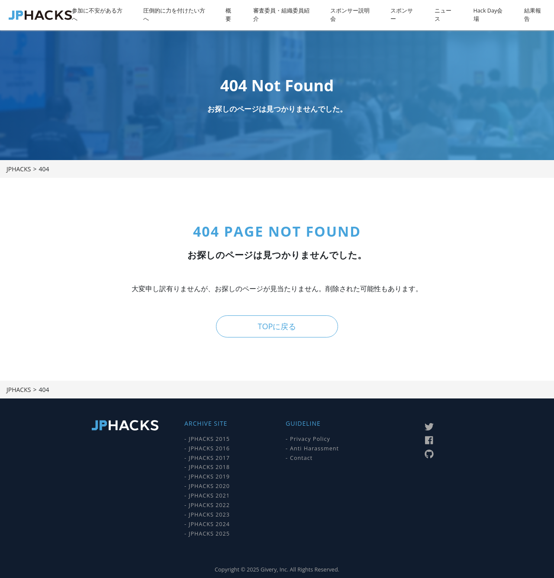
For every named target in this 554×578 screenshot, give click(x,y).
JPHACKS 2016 (209, 448)
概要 (228, 14)
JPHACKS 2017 (209, 457)
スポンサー (401, 14)
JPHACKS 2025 (209, 533)
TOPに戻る (277, 326)
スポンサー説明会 (350, 14)
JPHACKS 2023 (209, 514)
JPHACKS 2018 (209, 467)
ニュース (443, 14)
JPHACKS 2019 (209, 476)
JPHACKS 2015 (209, 439)
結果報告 (532, 14)
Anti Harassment (314, 448)
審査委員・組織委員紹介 (281, 14)
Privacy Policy (310, 439)
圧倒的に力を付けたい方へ (174, 14)
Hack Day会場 (488, 14)
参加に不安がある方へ (97, 14)
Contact (301, 457)
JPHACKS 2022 (209, 505)
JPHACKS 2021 (209, 495)
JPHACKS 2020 (209, 486)
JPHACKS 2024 (209, 524)
